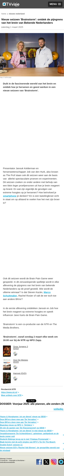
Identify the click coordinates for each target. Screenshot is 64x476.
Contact (9, 458)
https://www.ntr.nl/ (9, 392)
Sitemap (2, 458)
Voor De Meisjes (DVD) (20, 361)
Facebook (39, 461)
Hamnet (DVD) (19, 373)
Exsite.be (4, 460)
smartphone (9, 196)
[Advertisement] (32, 131)
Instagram (54, 461)
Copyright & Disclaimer (17, 460)
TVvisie (61, 461)
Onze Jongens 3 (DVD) (20, 347)
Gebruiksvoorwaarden (7, 462)
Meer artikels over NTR (11, 395)
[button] (55, 4)
